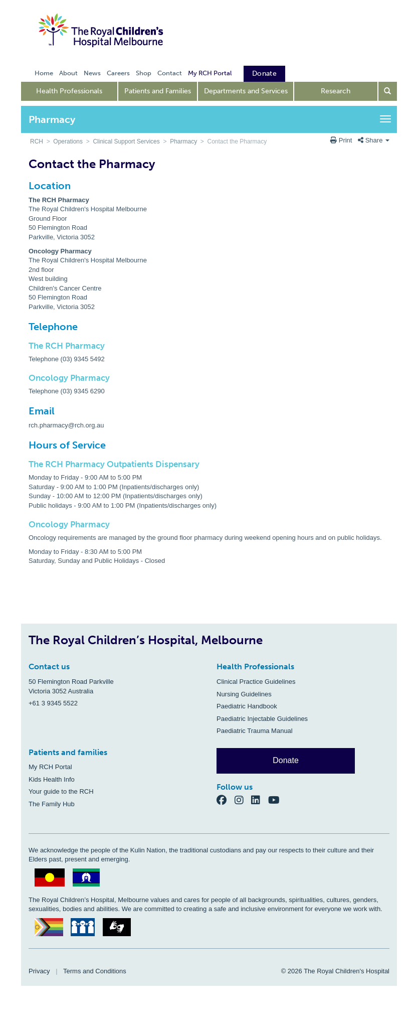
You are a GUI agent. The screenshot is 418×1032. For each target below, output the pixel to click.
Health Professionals (69, 91)
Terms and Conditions (94, 971)
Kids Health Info (52, 779)
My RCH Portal (50, 767)
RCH (36, 141)
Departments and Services (246, 91)
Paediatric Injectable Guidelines (262, 718)
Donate (286, 760)
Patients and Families (157, 91)
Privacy (39, 971)
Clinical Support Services (126, 141)
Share (373, 140)
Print (342, 140)
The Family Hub (52, 804)
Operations (68, 141)
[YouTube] (277, 800)
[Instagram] (243, 800)
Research (335, 91)
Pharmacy (183, 141)
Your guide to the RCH (61, 791)
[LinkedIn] (259, 800)
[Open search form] (387, 91)
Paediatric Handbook (247, 706)
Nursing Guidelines (244, 694)
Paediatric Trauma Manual (255, 730)
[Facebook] (226, 800)
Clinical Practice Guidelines (256, 681)
